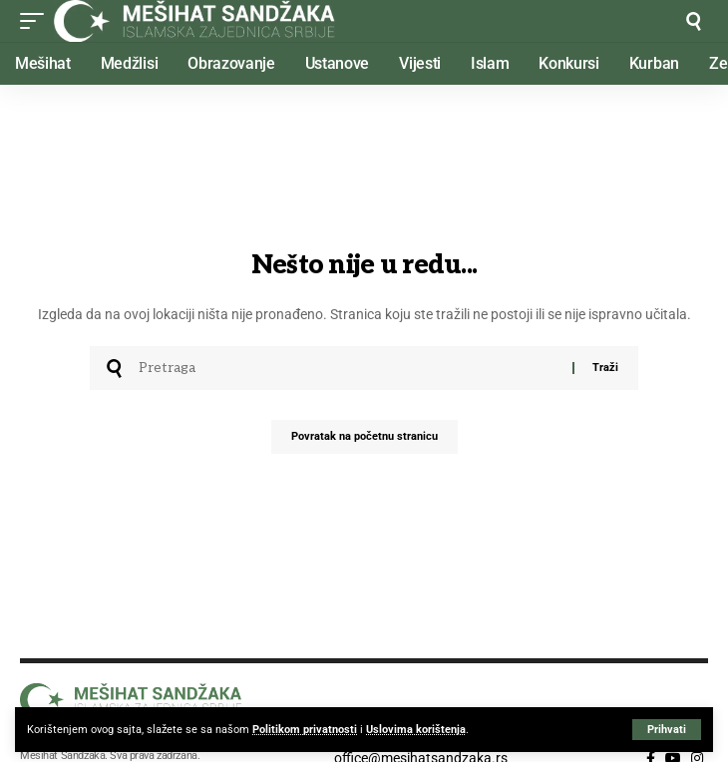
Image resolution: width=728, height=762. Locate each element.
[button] (666, 729)
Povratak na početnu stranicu (364, 436)
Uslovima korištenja (416, 729)
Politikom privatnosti (304, 729)
